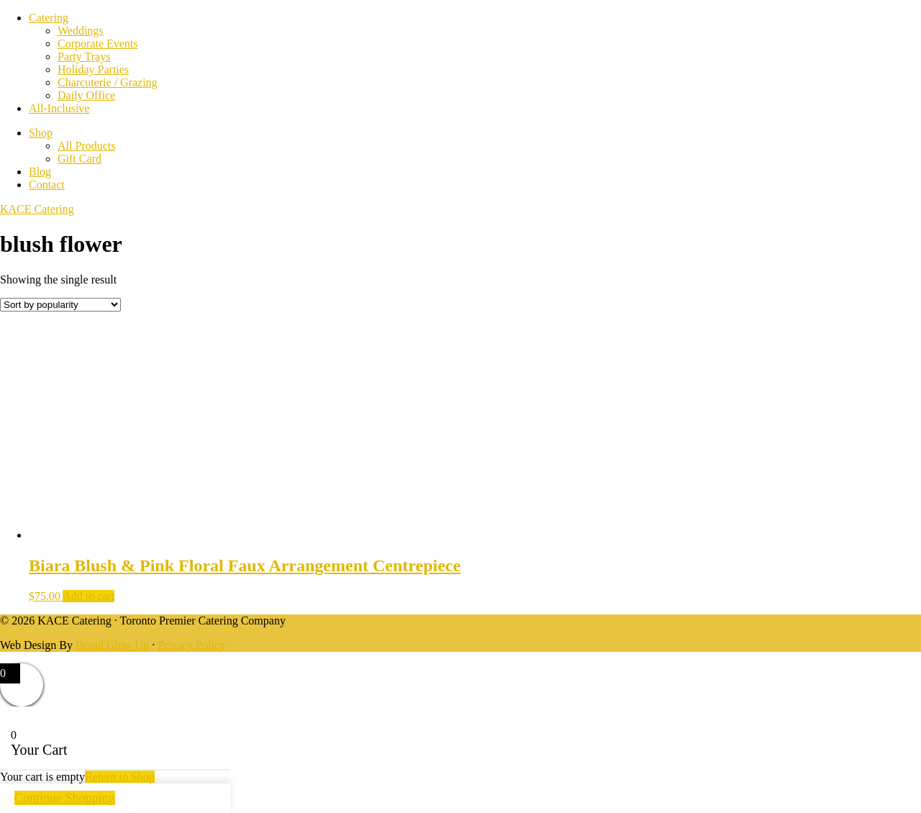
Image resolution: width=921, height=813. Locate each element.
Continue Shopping (64, 798)
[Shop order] (60, 305)
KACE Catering (37, 209)
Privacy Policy (191, 645)
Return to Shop (120, 777)
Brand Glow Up (112, 645)
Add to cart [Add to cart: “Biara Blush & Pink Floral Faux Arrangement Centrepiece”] (88, 596)
